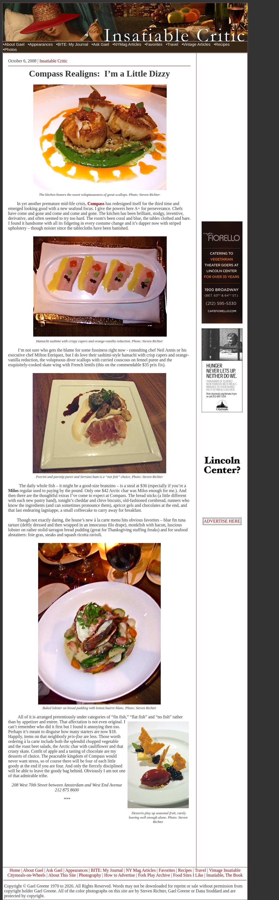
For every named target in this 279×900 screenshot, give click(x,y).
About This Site (62, 875)
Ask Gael (101, 44)
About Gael (14, 44)
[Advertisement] (222, 137)
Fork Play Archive (154, 875)
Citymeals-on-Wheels (26, 875)
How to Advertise (119, 875)
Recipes (222, 44)
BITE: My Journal (72, 44)
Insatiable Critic (54, 61)
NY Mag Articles (141, 870)
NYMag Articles (127, 44)
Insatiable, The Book (224, 875)
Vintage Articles (197, 44)
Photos (10, 49)
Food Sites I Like (188, 875)
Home (15, 870)
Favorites (154, 44)
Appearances (41, 44)
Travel (172, 44)
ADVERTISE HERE (222, 521)
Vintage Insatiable (225, 870)
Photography (90, 875)
